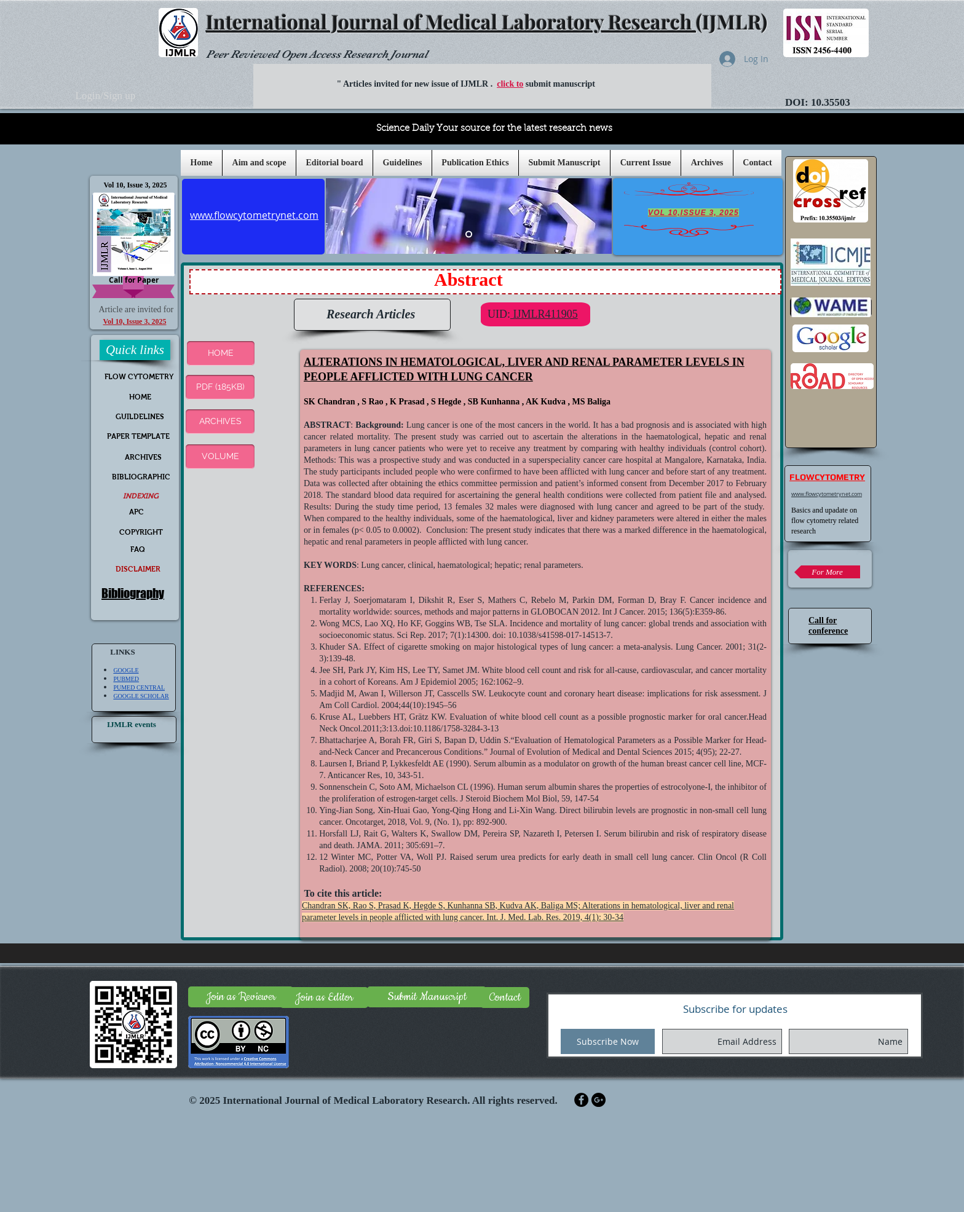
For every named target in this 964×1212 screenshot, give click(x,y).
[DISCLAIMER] (138, 569)
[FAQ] (138, 549)
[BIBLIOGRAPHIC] (141, 477)
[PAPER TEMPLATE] (138, 436)
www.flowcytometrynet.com (826, 494)
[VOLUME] (220, 456)
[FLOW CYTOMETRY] (139, 376)
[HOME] (139, 397)
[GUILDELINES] (139, 417)
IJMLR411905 (544, 314)
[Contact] (504, 997)
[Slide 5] (468, 234)
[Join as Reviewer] (240, 996)
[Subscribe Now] (608, 1041)
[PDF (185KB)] (220, 387)
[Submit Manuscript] (426, 996)
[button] (402, 163)
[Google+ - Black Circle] (598, 1100)
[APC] (136, 512)
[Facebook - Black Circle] (581, 1100)
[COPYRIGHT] (141, 532)
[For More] (827, 571)
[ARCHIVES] (220, 421)
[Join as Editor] (324, 997)
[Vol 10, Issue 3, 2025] (135, 185)
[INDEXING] (140, 496)
